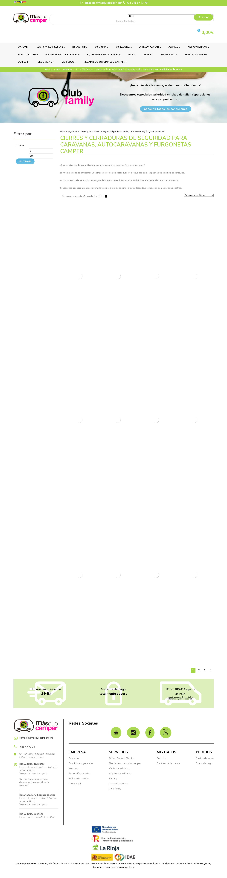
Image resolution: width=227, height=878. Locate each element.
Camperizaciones (118, 783)
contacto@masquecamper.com (101, 2)
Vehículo (68, 61)
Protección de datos (80, 773)
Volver (23, 47)
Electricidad (27, 54)
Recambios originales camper (104, 61)
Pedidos (161, 758)
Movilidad (168, 54)
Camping (101, 47)
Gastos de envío (205, 758)
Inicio (63, 131)
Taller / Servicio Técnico (121, 758)
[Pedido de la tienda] (199, 195)
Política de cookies (79, 778)
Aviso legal (75, 783)
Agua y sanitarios (50, 47)
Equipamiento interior (103, 54)
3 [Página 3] (205, 670)
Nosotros (74, 768)
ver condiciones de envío (168, 69)
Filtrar (25, 161)
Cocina (173, 47)
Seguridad (45, 61)
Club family (115, 788)
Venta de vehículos (119, 768)
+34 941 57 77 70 (135, 2)
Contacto (74, 758)
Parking (113, 778)
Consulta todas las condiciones (165, 109)
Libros (147, 54)
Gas (130, 54)
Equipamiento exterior (61, 54)
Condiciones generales (81, 763)
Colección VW (197, 47)
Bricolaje (79, 47)
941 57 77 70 (24, 746)
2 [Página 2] (199, 670)
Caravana (123, 47)
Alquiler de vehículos (120, 773)
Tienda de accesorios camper (125, 763)
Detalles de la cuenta (168, 763)
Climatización (149, 47)
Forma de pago (204, 763)
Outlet (23, 61)
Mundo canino (195, 54)
